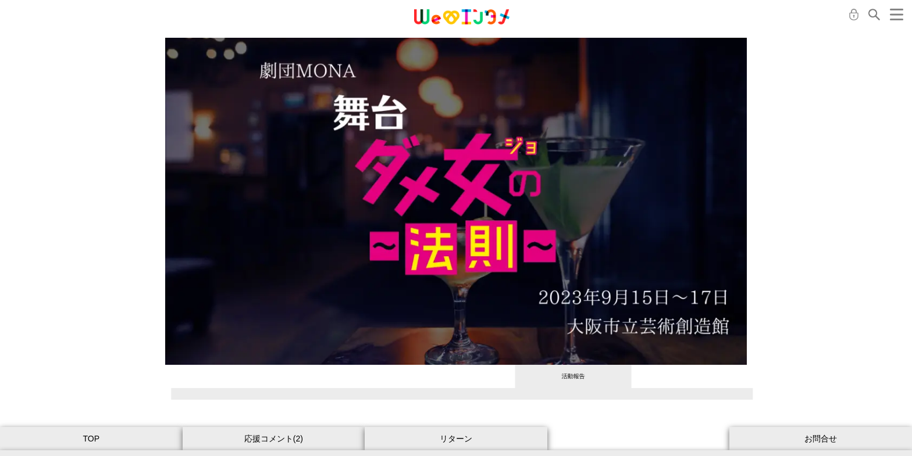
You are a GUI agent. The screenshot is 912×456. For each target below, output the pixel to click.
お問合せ (820, 438)
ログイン (854, 14)
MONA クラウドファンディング (462, 16)
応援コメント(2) (273, 438)
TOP (91, 438)
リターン (456, 438)
